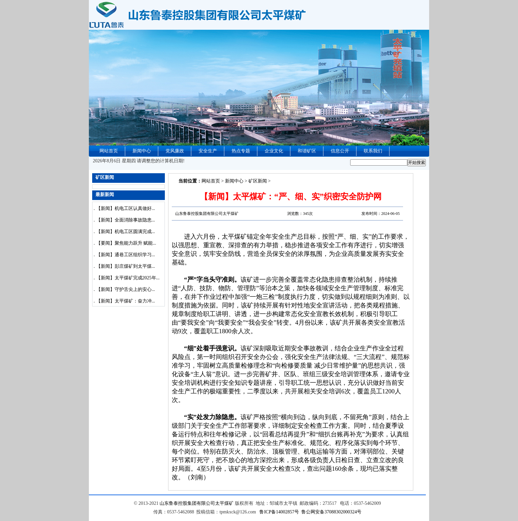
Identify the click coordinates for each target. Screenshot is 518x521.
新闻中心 (141, 150)
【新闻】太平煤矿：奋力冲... (125, 301)
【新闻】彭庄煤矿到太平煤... (125, 266)
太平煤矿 (224, 503)
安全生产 (208, 150)
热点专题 (241, 150)
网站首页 (108, 150)
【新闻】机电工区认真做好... (125, 208)
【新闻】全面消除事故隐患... (125, 220)
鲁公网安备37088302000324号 (331, 511)
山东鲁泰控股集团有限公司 (187, 503)
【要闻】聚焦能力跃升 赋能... (126, 243)
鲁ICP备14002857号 (279, 511)
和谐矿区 (307, 150)
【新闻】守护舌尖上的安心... (125, 289)
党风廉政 (175, 150)
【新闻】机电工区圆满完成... (125, 231)
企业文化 (274, 150)
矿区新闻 (257, 181)
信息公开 (340, 150)
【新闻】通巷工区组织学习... (125, 254)
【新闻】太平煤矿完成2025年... (128, 277)
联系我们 (373, 150)
